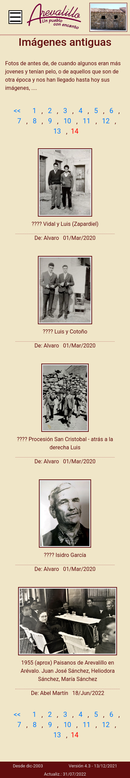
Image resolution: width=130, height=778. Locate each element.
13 (57, 131)
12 (106, 121)
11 (86, 121)
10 (67, 121)
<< (17, 111)
